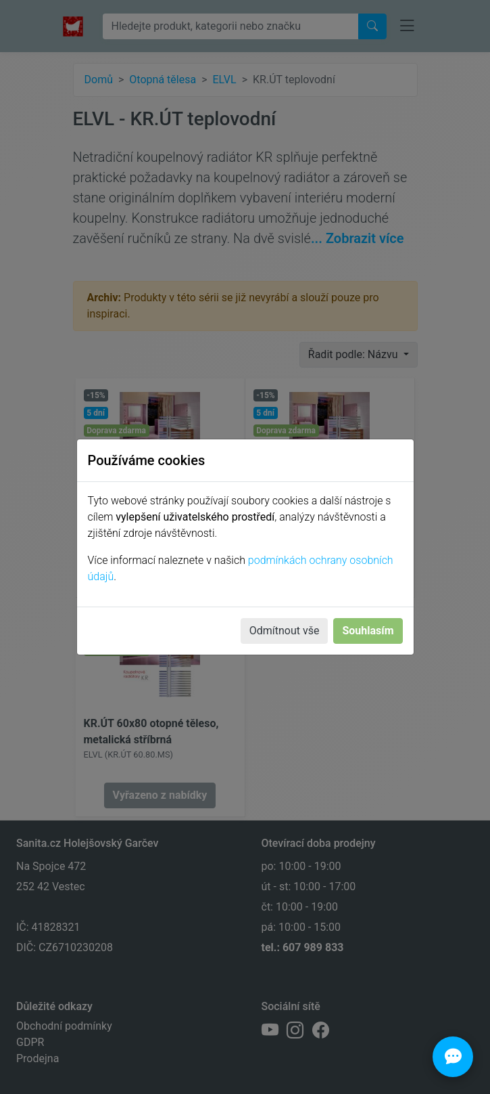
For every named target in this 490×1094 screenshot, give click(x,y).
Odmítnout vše (284, 630)
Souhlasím (367, 630)
